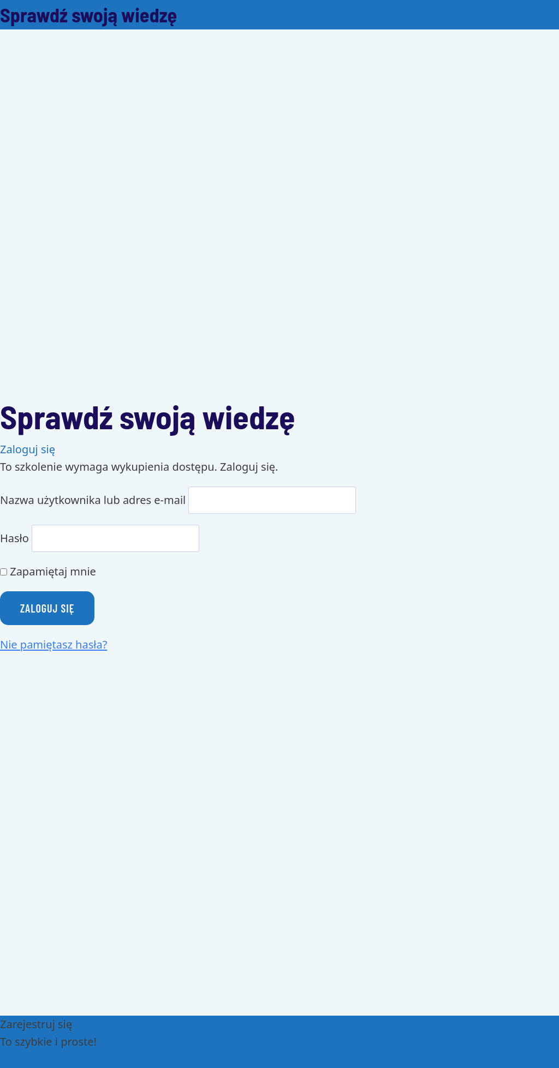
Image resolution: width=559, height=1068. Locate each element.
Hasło (14, 538)
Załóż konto (30, 1059)
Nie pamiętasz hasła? (53, 644)
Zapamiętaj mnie (48, 571)
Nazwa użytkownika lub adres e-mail (93, 500)
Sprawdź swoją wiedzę (88, 14)
